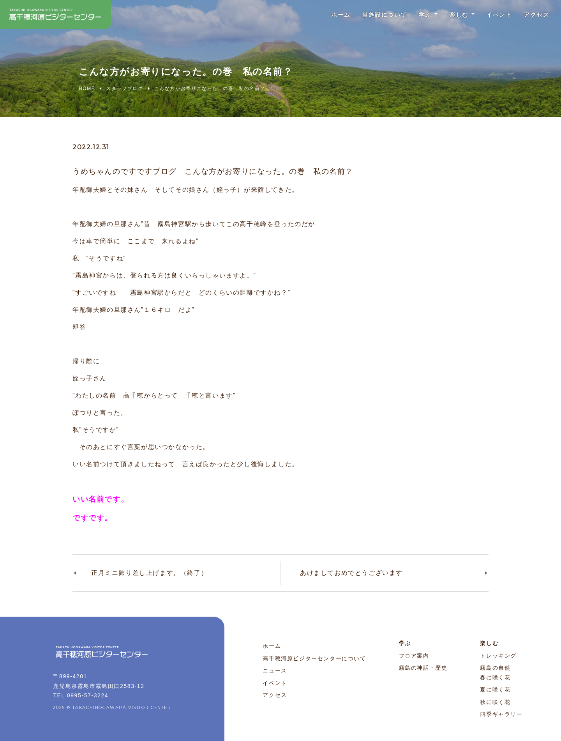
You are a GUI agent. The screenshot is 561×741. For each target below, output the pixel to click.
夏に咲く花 (495, 689)
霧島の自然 (495, 668)
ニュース (275, 670)
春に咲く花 (495, 677)
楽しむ (452, 15)
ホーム (326, 15)
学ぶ (416, 15)
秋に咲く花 (495, 702)
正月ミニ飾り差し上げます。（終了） (149, 572)
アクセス (535, 15)
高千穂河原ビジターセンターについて (314, 658)
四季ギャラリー (501, 714)
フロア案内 (414, 656)
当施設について (373, 15)
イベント (494, 15)
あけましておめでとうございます (351, 572)
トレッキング (498, 656)
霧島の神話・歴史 (423, 668)
